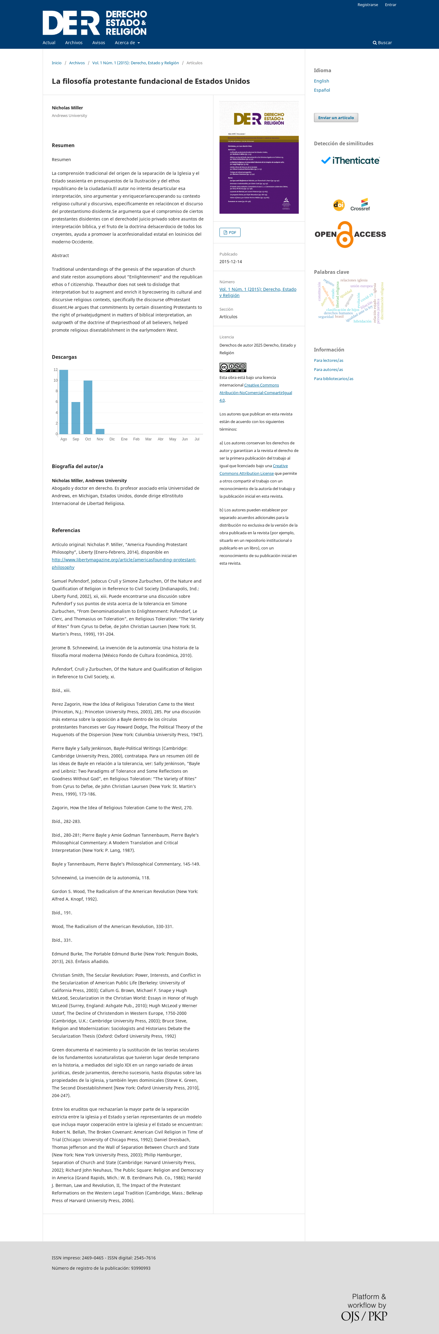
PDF (232, 232)
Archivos (74, 42)
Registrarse (368, 4)
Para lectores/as (328, 360)
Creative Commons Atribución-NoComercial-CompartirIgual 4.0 (256, 392)
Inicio (57, 62)
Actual (49, 42)
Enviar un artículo (336, 117)
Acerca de (125, 42)
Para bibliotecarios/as (333, 378)
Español (322, 90)
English (321, 81)
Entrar (390, 4)
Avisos (98, 42)
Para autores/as (328, 369)
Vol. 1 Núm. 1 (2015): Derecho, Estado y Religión (135, 62)
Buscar (382, 42)
